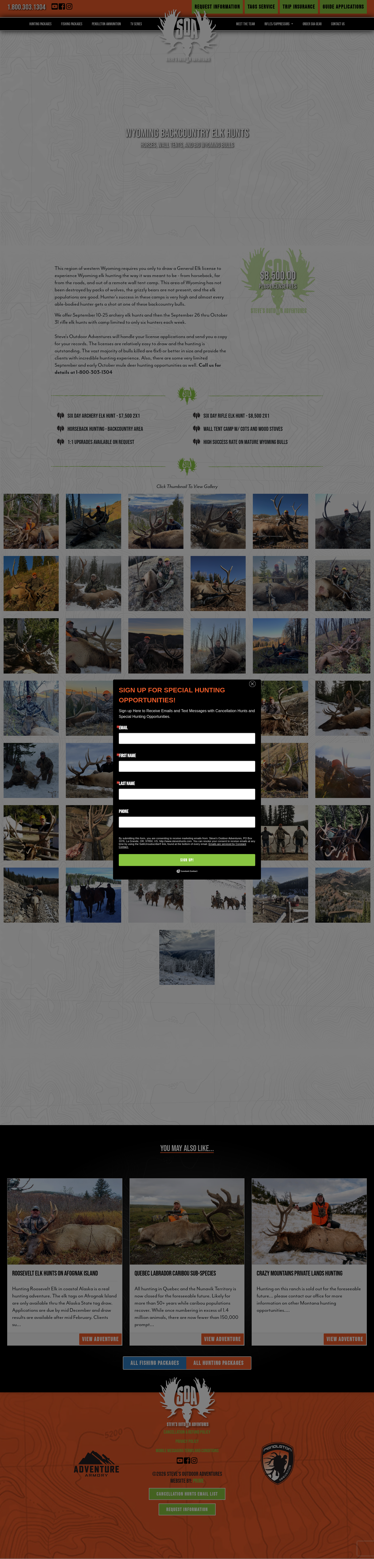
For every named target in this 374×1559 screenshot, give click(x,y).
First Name (127, 755)
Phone (123, 811)
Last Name (127, 783)
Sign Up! (187, 860)
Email (123, 727)
